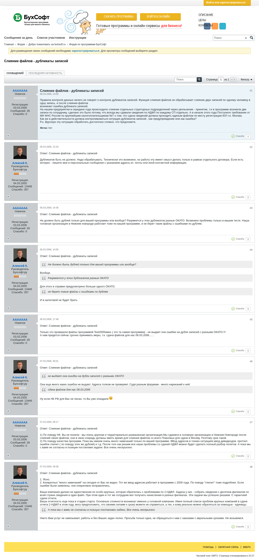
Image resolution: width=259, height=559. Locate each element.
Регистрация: (20, 104)
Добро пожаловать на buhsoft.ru (47, 44)
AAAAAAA (20, 90)
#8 (251, 466)
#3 (251, 208)
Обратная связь (228, 547)
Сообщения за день (18, 37)
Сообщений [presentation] (15, 73)
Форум (21, 44)
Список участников (51, 37)
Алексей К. (20, 163)
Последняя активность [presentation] (45, 73)
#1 (251, 90)
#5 (251, 319)
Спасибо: (19, 114)
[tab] (15, 73)
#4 (251, 249)
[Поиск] (234, 37)
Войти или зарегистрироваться (227, 2)
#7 (251, 422)
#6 (251, 361)
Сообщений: (18, 110)
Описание (206, 15)
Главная (9, 44)
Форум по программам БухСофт (88, 44)
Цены (202, 20)
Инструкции (77, 37)
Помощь (208, 547)
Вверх (247, 547)
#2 (251, 147)
